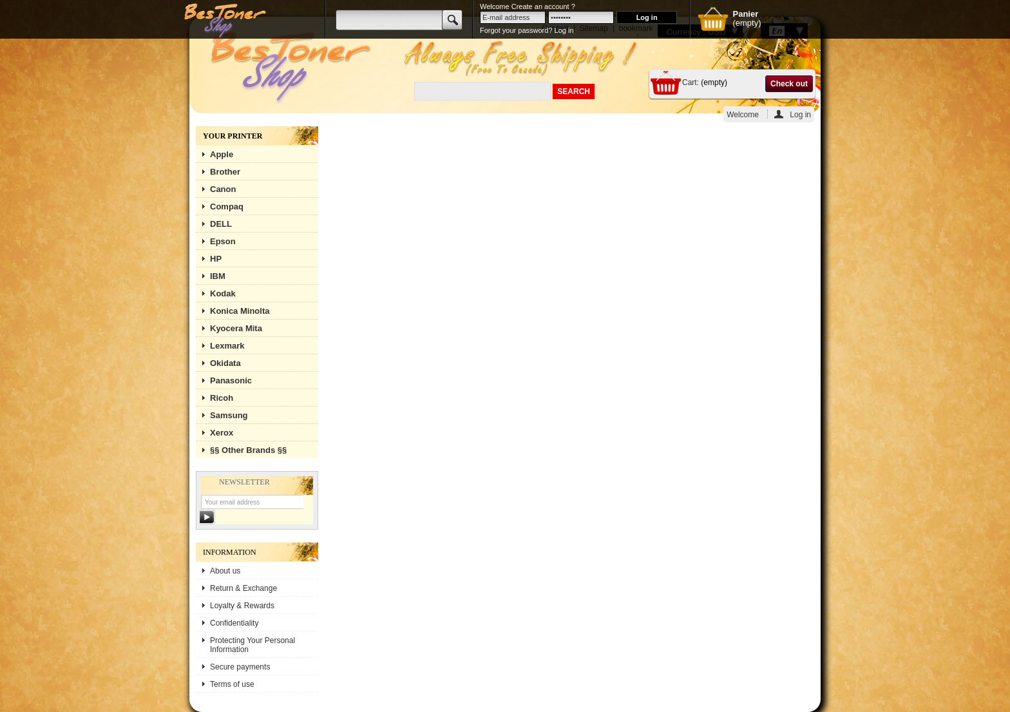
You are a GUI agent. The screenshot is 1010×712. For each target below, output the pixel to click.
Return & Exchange (243, 588)
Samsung (229, 415)
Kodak (223, 293)
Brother (225, 172)
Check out (789, 83)
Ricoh (221, 398)
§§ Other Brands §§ (248, 450)
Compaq (226, 206)
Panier (745, 14)
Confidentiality (234, 623)
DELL (221, 224)
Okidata (225, 363)
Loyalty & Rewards (242, 605)
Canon (223, 189)
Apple (221, 154)
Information (229, 552)
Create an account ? (543, 6)
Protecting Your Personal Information (252, 645)
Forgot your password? (516, 30)
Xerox (221, 433)
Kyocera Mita (236, 328)
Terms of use (232, 684)
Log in (800, 114)
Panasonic (231, 380)
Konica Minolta (239, 311)
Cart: (690, 82)
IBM (217, 276)
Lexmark (227, 346)
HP (216, 259)
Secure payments (240, 666)
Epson (223, 241)
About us (225, 570)
